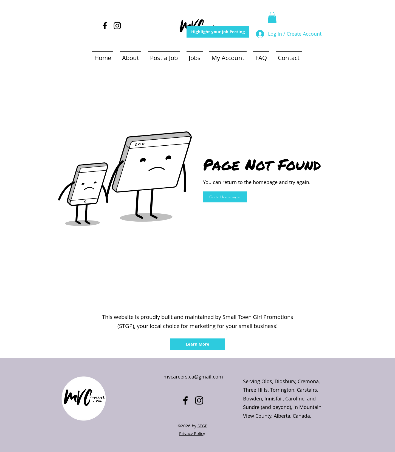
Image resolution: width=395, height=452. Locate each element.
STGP (202, 425)
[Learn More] (197, 344)
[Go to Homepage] (225, 196)
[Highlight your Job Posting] (218, 32)
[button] (272, 17)
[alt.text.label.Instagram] (117, 25)
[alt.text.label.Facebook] (105, 25)
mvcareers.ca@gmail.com (193, 376)
